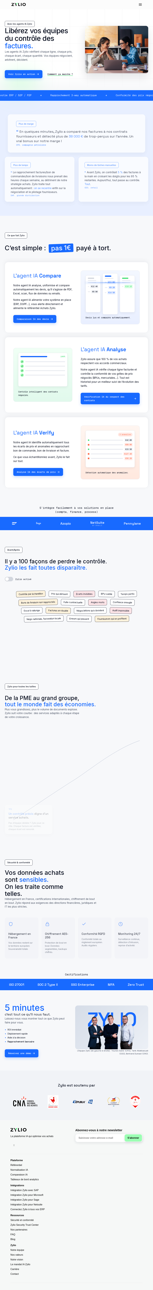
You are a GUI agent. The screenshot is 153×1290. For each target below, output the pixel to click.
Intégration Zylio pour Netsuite (26, 1204)
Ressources (17, 1215)
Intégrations (17, 1185)
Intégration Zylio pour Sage (24, 1199)
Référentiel (16, 1165)
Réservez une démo (21, 1053)
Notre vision (16, 1259)
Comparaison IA (19, 1174)
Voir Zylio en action (23, 74)
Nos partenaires (18, 1229)
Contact (14, 1274)
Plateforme (16, 1160)
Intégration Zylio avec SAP (24, 1190)
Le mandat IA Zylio (20, 1264)
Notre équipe (17, 1250)
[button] (140, 4)
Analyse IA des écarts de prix (38, 472)
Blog (12, 1239)
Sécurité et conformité (22, 1220)
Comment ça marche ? (60, 74)
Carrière (14, 1269)
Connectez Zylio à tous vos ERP (27, 1209)
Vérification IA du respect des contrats (110, 398)
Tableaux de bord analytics (24, 1179)
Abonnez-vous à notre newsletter (98, 1130)
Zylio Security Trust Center (24, 1225)
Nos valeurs (16, 1255)
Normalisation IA (19, 1170)
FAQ (12, 1234)
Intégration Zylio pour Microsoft (26, 1195)
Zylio (13, 1245)
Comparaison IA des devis (35, 319)
